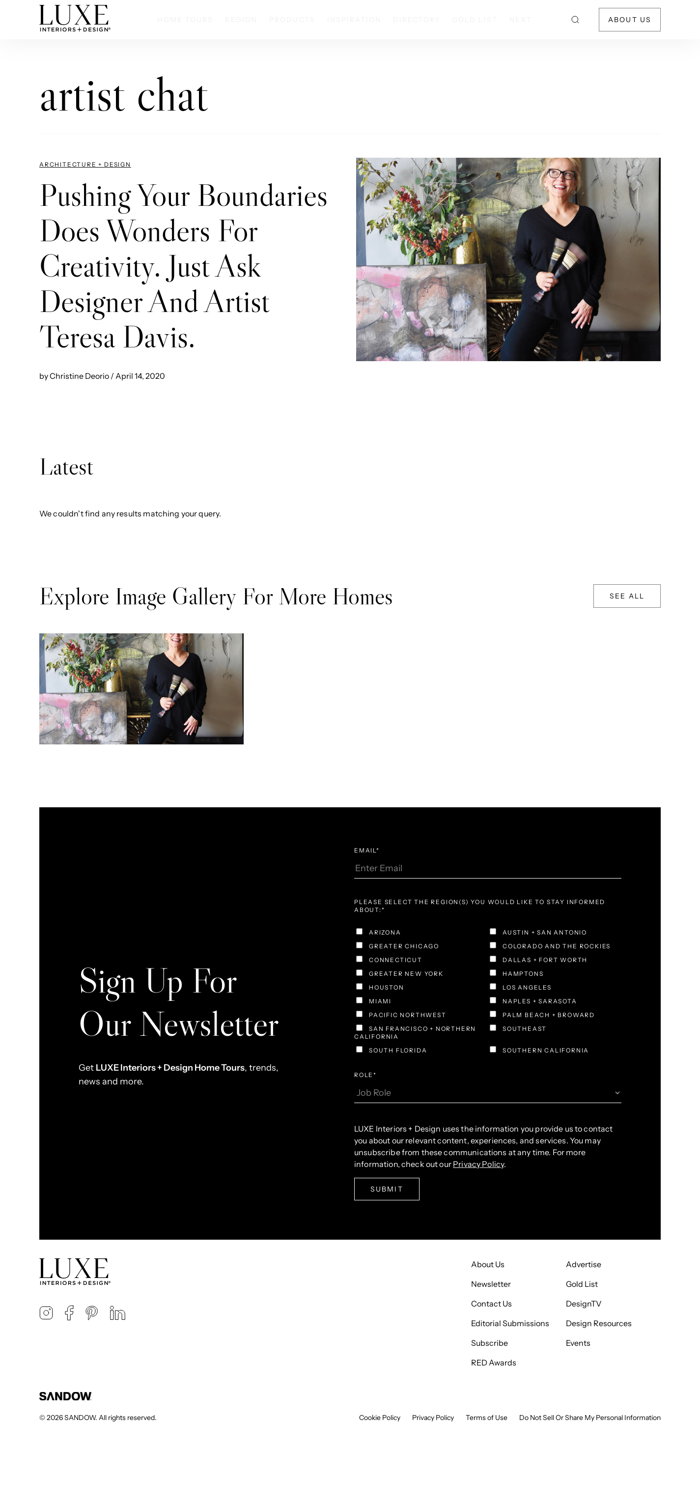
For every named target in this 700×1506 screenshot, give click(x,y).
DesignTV (584, 1303)
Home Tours (185, 20)
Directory (416, 20)
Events (578, 1343)
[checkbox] (487, 992)
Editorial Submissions (510, 1323)
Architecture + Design (85, 164)
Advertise (583, 1264)
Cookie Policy (379, 1417)
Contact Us (491, 1303)
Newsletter (491, 1284)
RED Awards (493, 1362)
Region (241, 20)
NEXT (520, 20)
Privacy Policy (433, 1417)
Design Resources (599, 1323)
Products (292, 20)
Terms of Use (486, 1417)
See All (627, 596)
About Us (629, 19)
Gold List (475, 20)
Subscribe (489, 1343)
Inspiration (354, 20)
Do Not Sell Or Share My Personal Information (590, 1417)
